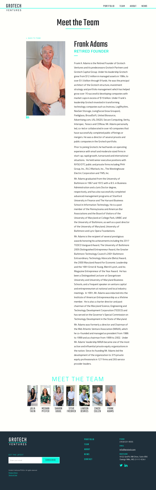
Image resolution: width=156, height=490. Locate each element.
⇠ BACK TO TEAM (33, 38)
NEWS (87, 454)
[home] (13, 7)
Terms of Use (13, 475)
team (122, 6)
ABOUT (87, 449)
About (133, 6)
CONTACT (88, 459)
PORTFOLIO (89, 439)
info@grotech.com (128, 449)
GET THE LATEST (16, 455)
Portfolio (109, 6)
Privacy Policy (13, 472)
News (144, 6)
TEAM (86, 444)
